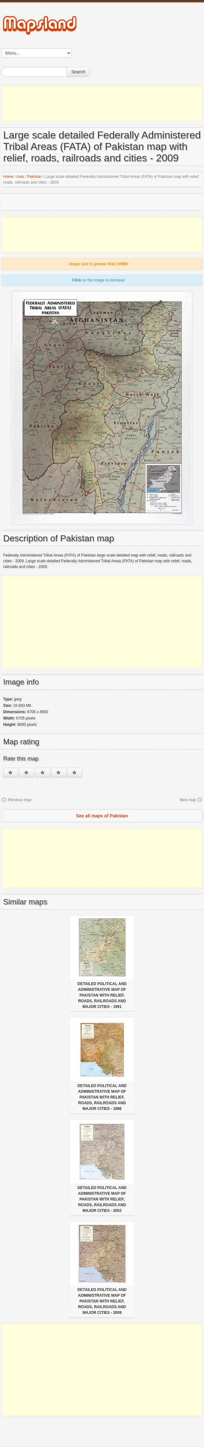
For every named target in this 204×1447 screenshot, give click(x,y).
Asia (20, 176)
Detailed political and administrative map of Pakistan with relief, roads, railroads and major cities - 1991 (101, 995)
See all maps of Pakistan (102, 815)
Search (78, 71)
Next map (188, 800)
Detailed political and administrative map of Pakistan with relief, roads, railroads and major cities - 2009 (101, 1301)
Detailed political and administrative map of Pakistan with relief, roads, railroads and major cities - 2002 (101, 1199)
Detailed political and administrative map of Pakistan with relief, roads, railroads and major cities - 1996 (101, 1097)
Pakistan (34, 176)
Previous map (19, 800)
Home (8, 176)
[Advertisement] (102, 103)
